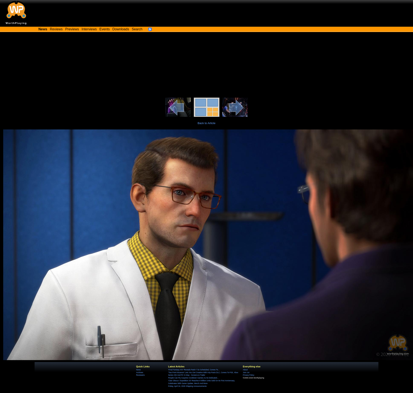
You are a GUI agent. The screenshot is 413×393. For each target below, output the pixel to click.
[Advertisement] (206, 65)
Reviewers (140, 375)
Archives (139, 372)
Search (137, 29)
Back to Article (207, 123)
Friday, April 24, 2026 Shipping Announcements (187, 386)
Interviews (89, 29)
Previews (72, 29)
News (138, 370)
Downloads (120, 29)
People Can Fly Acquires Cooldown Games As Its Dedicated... (193, 378)
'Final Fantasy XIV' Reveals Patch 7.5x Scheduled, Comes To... (194, 370)
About (245, 370)
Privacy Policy (248, 375)
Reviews (56, 29)
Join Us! (246, 372)
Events (104, 29)
